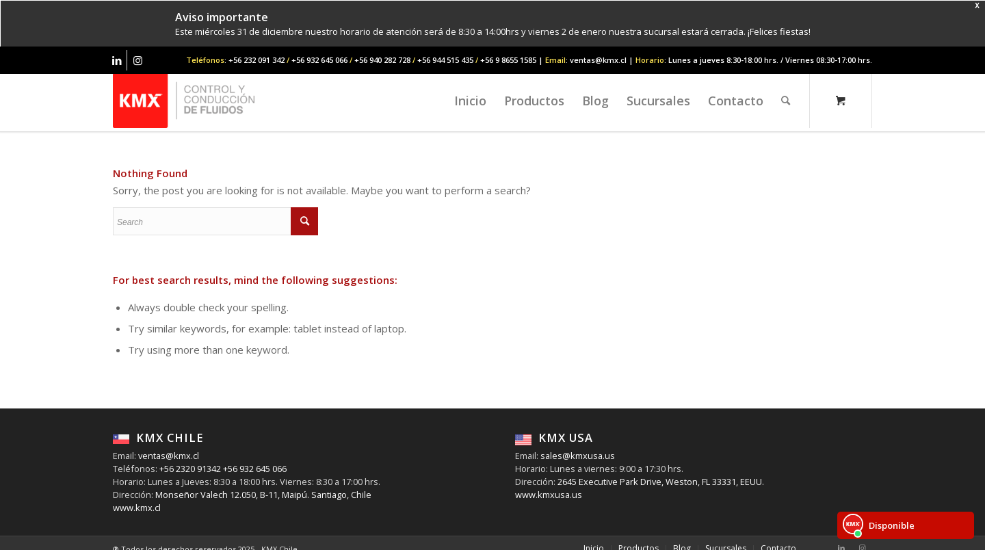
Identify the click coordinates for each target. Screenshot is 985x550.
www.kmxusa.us (548, 494)
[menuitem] (470, 100)
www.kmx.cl (137, 507)
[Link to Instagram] (137, 60)
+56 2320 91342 (189, 468)
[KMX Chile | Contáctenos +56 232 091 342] (183, 100)
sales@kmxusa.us (576, 455)
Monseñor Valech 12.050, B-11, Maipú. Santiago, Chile (262, 494)
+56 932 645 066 (254, 468)
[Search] (785, 100)
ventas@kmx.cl (168, 455)
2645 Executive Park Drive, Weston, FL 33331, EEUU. (660, 481)
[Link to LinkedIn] (117, 60)
